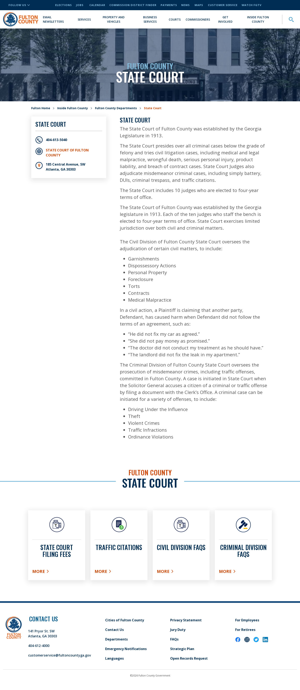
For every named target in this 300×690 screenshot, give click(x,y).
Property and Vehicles (114, 19)
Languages (114, 658)
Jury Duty (177, 629)
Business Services (150, 19)
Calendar (97, 5)
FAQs (174, 639)
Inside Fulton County (258, 19)
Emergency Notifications (126, 649)
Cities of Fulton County (124, 620)
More (56, 572)
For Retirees (245, 629)
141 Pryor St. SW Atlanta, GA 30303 (42, 633)
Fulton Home (40, 108)
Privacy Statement (186, 620)
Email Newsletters (53, 19)
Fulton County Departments (116, 108)
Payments (169, 5)
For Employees (247, 620)
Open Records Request (189, 658)
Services (84, 19)
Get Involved (225, 19)
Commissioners (198, 19)
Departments (116, 639)
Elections (63, 5)
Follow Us (19, 5)
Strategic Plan (182, 649)
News (185, 5)
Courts (175, 19)
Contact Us (114, 629)
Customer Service (223, 5)
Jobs (80, 5)
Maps (199, 5)
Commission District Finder (132, 5)
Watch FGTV (251, 5)
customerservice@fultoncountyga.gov (59, 655)
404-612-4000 (38, 645)
